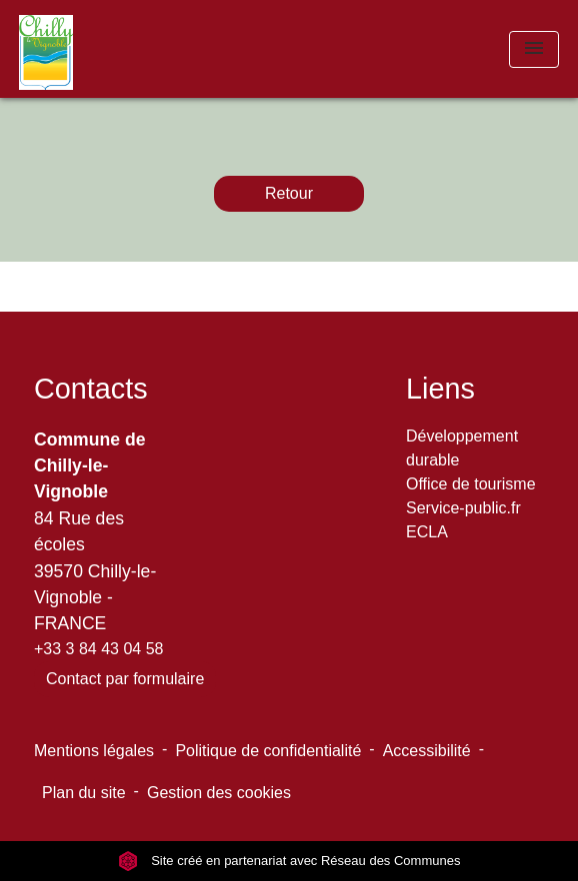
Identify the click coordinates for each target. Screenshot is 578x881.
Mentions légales (94, 750)
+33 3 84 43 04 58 (98, 648)
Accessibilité (427, 750)
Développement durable (462, 448)
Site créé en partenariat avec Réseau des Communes (289, 860)
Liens (440, 389)
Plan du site (84, 792)
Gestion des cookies (219, 792)
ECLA (427, 531)
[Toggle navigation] (534, 49)
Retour (289, 193)
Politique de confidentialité (268, 750)
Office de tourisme (471, 483)
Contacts (91, 389)
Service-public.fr (463, 507)
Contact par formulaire (125, 678)
